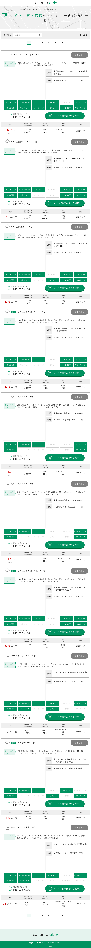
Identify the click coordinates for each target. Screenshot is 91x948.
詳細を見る (45, 93)
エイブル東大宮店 (28, 9)
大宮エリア (14, 9)
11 (63, 42)
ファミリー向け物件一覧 (47, 9)
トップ (3, 9)
